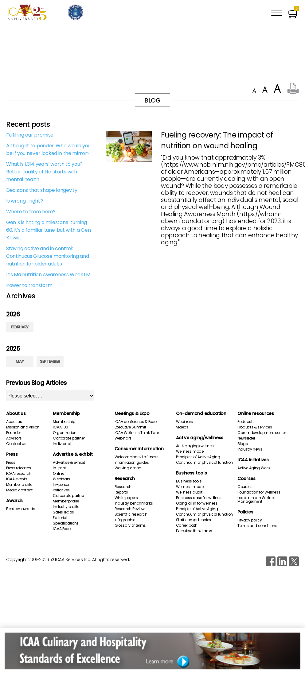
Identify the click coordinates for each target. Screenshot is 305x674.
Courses (246, 478)
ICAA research (18, 473)
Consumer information (139, 449)
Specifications (66, 523)
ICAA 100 (60, 427)
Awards (14, 501)
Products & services (254, 427)
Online (58, 473)
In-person (61, 484)
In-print (59, 468)
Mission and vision (22, 427)
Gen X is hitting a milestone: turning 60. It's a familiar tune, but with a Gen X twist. (48, 230)
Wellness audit (189, 492)
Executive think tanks (194, 531)
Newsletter (246, 438)
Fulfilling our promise (29, 134)
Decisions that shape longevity (41, 190)
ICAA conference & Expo (136, 422)
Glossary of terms (130, 525)
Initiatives (61, 490)
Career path (186, 525)
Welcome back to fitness (136, 457)
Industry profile (66, 507)
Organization (64, 433)
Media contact (19, 490)
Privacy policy (249, 520)
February (20, 327)
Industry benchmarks (134, 503)
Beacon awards (20, 509)
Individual (62, 444)
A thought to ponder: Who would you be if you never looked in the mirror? (48, 149)
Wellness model (190, 451)
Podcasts (245, 422)
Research (125, 478)
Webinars (61, 479)
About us (15, 413)
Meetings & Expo (132, 413)
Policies (245, 512)
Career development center (261, 433)
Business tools (191, 473)
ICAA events (16, 479)
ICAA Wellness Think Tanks (138, 433)
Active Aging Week (253, 468)
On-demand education (201, 413)
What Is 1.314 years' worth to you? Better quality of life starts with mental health (44, 172)
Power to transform (29, 285)
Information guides (132, 462)
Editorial (60, 518)
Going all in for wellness (197, 503)
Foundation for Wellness (258, 492)
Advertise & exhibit (72, 454)
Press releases (18, 468)
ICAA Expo (61, 529)
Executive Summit (130, 427)
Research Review (130, 509)
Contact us (16, 444)
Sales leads (63, 512)
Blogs (242, 444)
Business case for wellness (200, 498)
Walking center (128, 468)
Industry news (249, 449)
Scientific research (131, 514)
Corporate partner (69, 438)
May (20, 361)
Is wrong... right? (24, 200)
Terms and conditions (257, 526)
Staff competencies (193, 520)
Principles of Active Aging (198, 457)
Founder (13, 433)
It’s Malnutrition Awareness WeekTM (48, 274)
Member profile (19, 484)
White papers (126, 498)
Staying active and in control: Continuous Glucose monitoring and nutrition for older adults (47, 256)
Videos (182, 427)
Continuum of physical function (204, 462)
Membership (66, 413)
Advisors (14, 438)
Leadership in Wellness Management (257, 499)
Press (12, 454)
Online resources (255, 413)
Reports (121, 492)
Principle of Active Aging (197, 509)
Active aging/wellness (199, 438)
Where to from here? (31, 211)
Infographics (126, 520)
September (50, 361)
